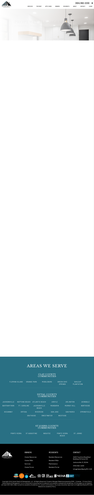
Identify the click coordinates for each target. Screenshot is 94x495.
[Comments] (74, 89)
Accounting (62, 42)
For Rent (39, 6)
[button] (91, 3)
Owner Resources (31, 457)
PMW (72, 481)
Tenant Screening (35, 42)
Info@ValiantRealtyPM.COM (82, 469)
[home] (6, 4)
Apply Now (48, 6)
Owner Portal (40, 95)
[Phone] (74, 76)
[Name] (74, 68)
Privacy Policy (87, 481)
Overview (20, 42)
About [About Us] (75, 6)
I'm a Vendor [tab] (85, 65)
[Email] (74, 72)
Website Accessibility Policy (47, 486)
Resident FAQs (54, 460)
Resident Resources (55, 457)
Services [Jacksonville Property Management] (30, 6)
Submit (88, 99)
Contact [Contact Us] (82, 6)
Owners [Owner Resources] (57, 6)
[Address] (74, 80)
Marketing (27, 42)
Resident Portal (54, 467)
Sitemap (78, 481)
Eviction (69, 42)
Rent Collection (45, 42)
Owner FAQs (29, 460)
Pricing (74, 42)
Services (27, 464)
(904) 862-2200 (82, 3)
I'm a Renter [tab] (74, 65)
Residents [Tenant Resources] (66, 6)
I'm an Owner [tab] (64, 65)
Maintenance (54, 42)
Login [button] (90, 6)
